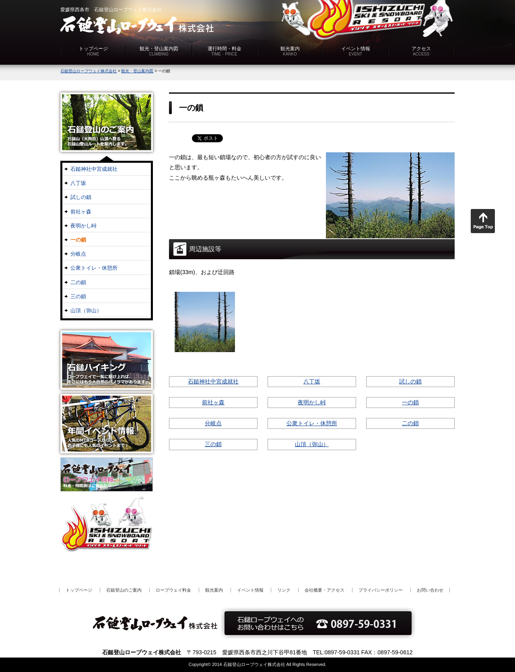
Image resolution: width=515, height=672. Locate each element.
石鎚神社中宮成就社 (213, 381)
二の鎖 (410, 423)
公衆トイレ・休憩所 (311, 423)
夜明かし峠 (312, 402)
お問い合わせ (430, 590)
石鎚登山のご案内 (124, 590)
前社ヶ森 (213, 402)
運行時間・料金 (224, 51)
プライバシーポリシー (380, 590)
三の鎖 (213, 444)
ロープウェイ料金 (173, 590)
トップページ (93, 51)
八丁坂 (311, 381)
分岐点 (213, 423)
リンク (283, 590)
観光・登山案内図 (159, 51)
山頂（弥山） (312, 444)
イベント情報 (355, 51)
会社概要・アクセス (324, 590)
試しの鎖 (410, 381)
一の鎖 (410, 402)
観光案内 (290, 51)
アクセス (421, 51)
